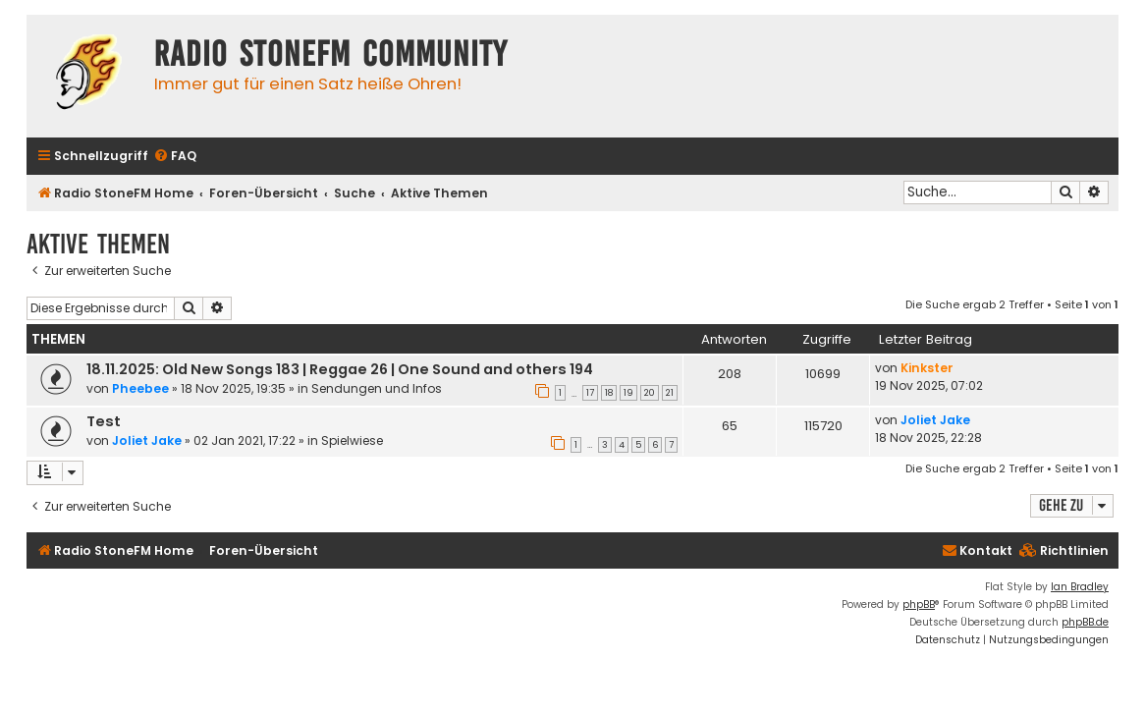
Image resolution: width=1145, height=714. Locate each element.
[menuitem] (174, 156)
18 (609, 393)
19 (628, 393)
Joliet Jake (147, 440)
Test (103, 421)
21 (670, 393)
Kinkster (927, 367)
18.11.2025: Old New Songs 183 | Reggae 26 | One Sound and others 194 (339, 369)
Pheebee (140, 388)
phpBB (918, 604)
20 (649, 393)
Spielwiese (352, 440)
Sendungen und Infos (376, 388)
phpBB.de (1085, 622)
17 (590, 393)
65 (729, 425)
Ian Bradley (1080, 586)
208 (729, 373)
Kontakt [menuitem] (977, 550)
